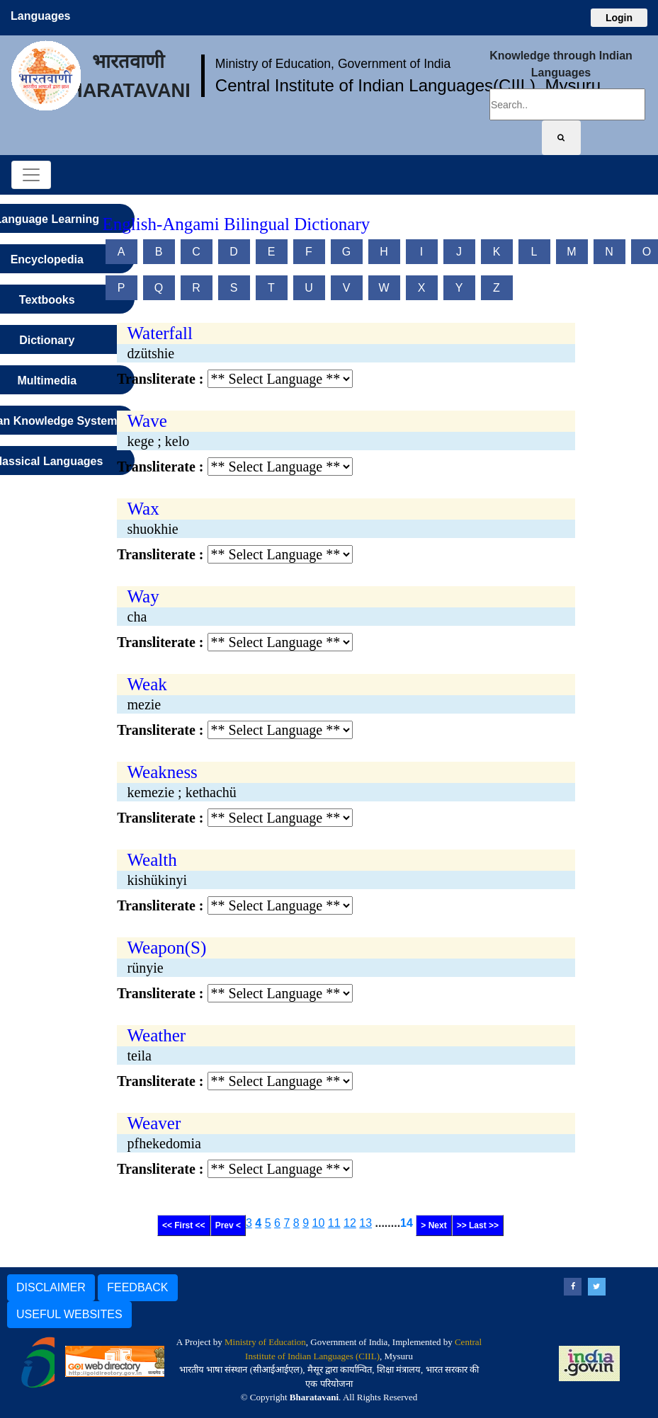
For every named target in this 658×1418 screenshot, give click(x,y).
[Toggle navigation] (31, 175)
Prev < (228, 1225)
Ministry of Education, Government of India (333, 64)
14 (406, 1223)
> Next (433, 1225)
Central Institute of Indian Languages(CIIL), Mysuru (408, 85)
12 (350, 1223)
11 (334, 1223)
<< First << (183, 1225)
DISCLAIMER (51, 1287)
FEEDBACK (137, 1287)
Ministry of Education (265, 1342)
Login (619, 17)
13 (365, 1223)
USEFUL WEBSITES (69, 1314)
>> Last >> (478, 1225)
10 (318, 1223)
